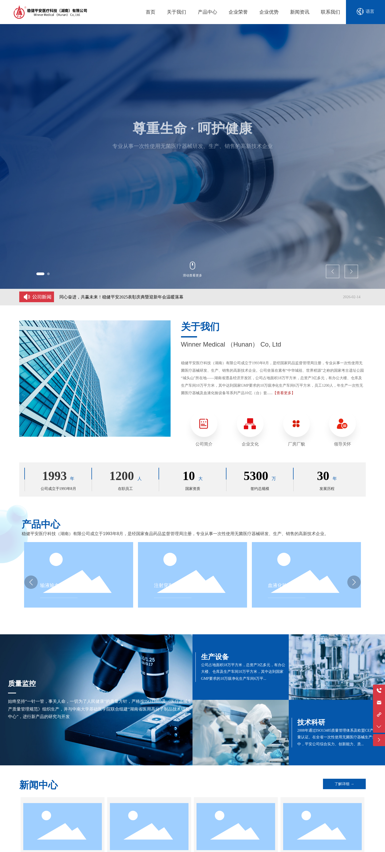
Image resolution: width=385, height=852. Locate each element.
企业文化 (250, 444)
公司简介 (204, 444)
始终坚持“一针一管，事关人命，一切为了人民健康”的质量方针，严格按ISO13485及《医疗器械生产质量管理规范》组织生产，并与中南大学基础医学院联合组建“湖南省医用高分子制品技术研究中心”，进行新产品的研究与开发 (100, 709)
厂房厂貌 (296, 444)
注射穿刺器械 (168, 585)
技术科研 (311, 722)
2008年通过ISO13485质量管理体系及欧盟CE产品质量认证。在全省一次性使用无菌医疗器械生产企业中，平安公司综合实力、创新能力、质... (339, 737)
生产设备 (215, 657)
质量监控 (22, 684)
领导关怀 (342, 444)
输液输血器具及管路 (61, 585)
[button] (40, 274)
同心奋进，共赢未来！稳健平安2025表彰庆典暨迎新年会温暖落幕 (121, 297)
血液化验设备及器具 (289, 585)
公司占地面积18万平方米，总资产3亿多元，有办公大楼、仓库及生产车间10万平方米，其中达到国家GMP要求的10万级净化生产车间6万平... (243, 671)
